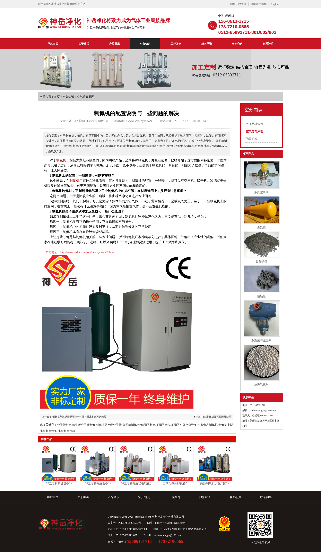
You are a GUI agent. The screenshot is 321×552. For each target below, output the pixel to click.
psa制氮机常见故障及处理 (217, 416)
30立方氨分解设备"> (98, 483)
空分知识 (145, 43)
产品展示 (114, 43)
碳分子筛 (261, 261)
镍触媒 (261, 296)
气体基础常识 (254, 124)
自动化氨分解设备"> (176, 483)
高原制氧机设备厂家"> (214, 483)
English (275, 4)
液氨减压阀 (261, 192)
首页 (57, 96)
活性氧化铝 (261, 384)
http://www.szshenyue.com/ (170, 522)
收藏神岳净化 (259, 4)
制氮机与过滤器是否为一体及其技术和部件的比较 (79, 416)
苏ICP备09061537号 (129, 522)
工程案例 (176, 43)
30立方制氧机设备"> (59, 483)
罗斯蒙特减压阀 (261, 340)
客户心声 (237, 43)
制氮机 (61, 160)
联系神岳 (268, 43)
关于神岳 (83, 43)
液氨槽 (261, 227)
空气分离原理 (85, 96)
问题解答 (251, 138)
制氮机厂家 (77, 180)
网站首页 (53, 43)
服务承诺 (206, 43)
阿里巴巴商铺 (238, 4)
